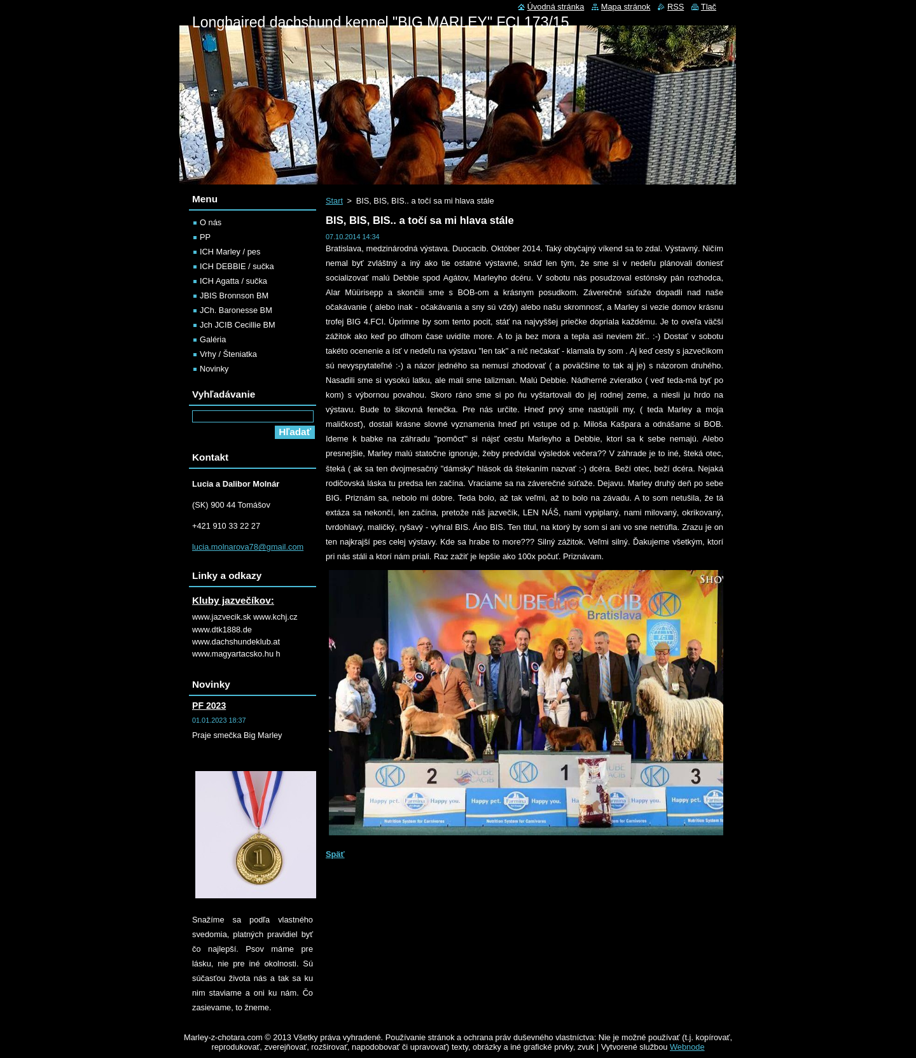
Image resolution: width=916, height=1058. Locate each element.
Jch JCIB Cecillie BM (237, 325)
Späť (335, 854)
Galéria (213, 339)
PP (205, 237)
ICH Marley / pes (230, 251)
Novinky (214, 368)
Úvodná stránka (556, 6)
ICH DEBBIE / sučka (237, 266)
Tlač (708, 6)
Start (334, 200)
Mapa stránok (626, 6)
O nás (210, 222)
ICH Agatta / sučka (233, 281)
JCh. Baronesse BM (236, 310)
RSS (675, 6)
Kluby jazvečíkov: (233, 600)
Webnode (687, 1047)
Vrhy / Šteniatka (228, 354)
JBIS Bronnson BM (234, 295)
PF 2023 (209, 705)
